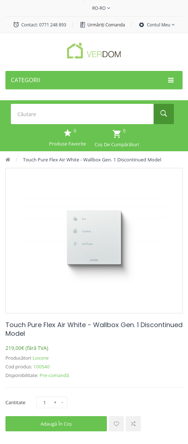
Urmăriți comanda (106, 25)
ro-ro (101, 8)
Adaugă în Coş (56, 423)
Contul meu (161, 25)
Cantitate (15, 402)
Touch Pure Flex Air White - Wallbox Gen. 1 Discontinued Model (92, 159)
